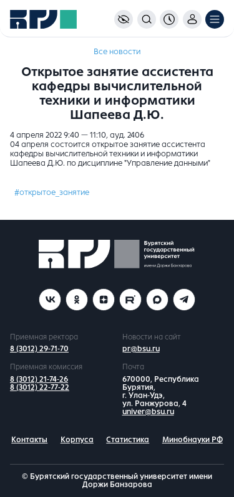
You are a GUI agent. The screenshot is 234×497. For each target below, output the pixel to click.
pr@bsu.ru (141, 349)
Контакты (29, 439)
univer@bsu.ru (148, 411)
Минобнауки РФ (192, 439)
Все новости (117, 51)
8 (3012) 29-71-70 (39, 349)
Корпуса (77, 439)
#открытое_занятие (51, 192)
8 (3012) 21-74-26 (39, 379)
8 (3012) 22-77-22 (39, 387)
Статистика (127, 439)
